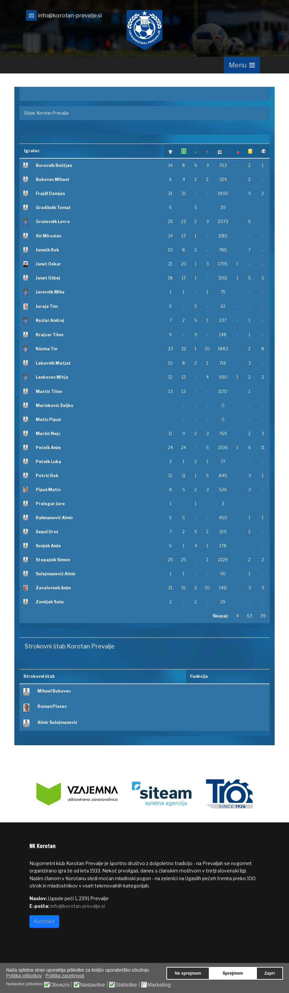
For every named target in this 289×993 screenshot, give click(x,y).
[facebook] (251, 17)
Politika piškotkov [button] (24, 975)
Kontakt (44, 921)
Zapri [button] (269, 973)
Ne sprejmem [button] (188, 973)
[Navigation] (242, 65)
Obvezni (60, 985)
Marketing (159, 985)
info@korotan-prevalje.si (70, 15)
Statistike (126, 985)
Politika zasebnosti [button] (64, 975)
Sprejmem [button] (233, 973)
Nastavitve (92, 985)
